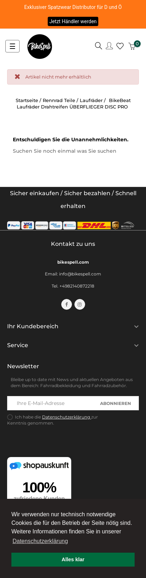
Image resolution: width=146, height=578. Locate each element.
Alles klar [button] (73, 559)
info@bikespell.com (80, 274)
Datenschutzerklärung (66, 417)
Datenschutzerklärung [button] (40, 541)
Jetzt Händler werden (73, 21)
